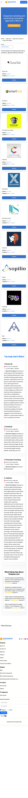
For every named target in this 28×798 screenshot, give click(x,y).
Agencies (2, 651)
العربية (3, 716)
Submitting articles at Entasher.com (9, 679)
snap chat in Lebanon (17, 38)
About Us (2, 646)
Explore (2, 688)
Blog (1, 670)
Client (10, 710)
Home (2, 38)
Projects (2, 654)
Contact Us (3, 648)
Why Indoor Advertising (6, 673)
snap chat (8, 38)
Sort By (2, 44)
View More (14, 80)
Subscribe (3, 712)
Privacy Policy (3, 660)
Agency (4, 710)
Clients (2, 657)
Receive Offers (14, 25)
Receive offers (24, 2)
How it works (3, 685)
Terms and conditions (5, 663)
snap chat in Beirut (7, 40)
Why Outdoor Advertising (6, 676)
